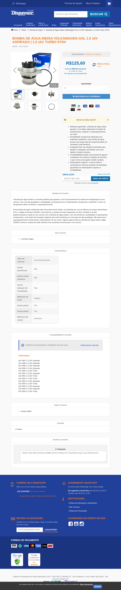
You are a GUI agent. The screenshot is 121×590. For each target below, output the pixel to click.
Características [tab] (61, 251)
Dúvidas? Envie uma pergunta (86, 183)
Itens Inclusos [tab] (60, 233)
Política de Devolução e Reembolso (83, 503)
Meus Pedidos (93, 3)
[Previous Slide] (14, 70)
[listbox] (86, 88)
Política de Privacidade (78, 511)
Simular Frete (100, 178)
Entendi (98, 587)
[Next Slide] (54, 70)
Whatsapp (19, 3)
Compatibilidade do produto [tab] (61, 335)
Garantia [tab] (60, 423)
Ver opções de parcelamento (75, 73)
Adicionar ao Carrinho (86, 96)
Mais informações (86, 584)
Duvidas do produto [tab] (60, 440)
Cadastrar (51, 530)
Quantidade (86, 84)
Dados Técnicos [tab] (60, 405)
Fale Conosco (74, 507)
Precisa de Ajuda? (73, 3)
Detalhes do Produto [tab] (60, 193)
